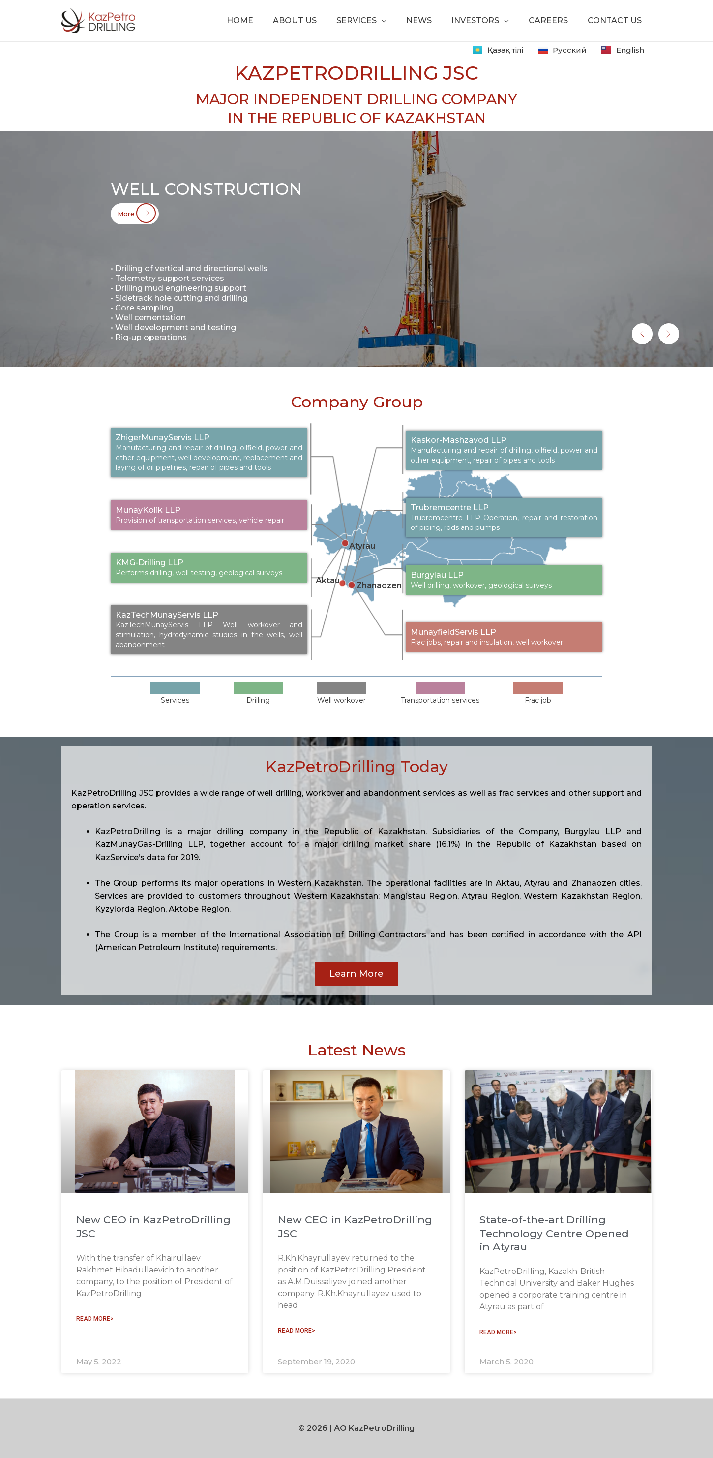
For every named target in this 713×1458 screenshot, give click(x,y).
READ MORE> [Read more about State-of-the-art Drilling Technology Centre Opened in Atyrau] (498, 1332)
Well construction (225, 186)
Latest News (357, 1049)
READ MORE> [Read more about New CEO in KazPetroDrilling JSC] (95, 1318)
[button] (622, 326)
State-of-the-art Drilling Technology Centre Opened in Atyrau (554, 1233)
